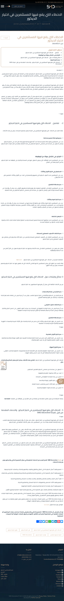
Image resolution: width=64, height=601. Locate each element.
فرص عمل (3, 578)
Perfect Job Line (35, 597)
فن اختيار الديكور (25, 530)
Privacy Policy (43, 596)
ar (7, 6)
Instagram (59, 570)
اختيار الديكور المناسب (55, 535)
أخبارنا (39, 24)
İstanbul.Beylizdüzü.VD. (53, 559)
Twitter (60, 572)
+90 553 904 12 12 (41, 2)
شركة (59, 460)
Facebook (59, 575)
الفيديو (3, 572)
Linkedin (60, 586)
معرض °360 (4, 574)
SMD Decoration (27, 535)
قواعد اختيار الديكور (41, 535)
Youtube (59, 577)
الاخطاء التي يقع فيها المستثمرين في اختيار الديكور (25, 24)
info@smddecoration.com (55, 2)
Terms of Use (51, 596)
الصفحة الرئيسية (46, 24)
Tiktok (60, 579)
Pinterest (59, 583)
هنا (17, 259)
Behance (59, 581)
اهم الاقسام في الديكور (7, 570)
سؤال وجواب (4, 576)
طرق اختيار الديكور (12, 530)
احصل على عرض (18, 6)
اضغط (20, 259)
